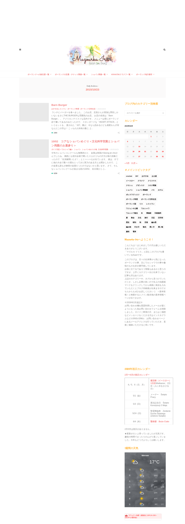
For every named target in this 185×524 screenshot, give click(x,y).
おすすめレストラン (58, 109)
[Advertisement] (92, 21)
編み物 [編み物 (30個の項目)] (128, 227)
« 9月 (127, 163)
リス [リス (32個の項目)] (141, 204)
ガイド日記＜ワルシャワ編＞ (62, 149)
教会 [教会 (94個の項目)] (132, 218)
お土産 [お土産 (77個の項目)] (154, 176)
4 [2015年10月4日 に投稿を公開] (127, 141)
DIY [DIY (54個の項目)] (136, 176)
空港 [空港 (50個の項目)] (146, 222)
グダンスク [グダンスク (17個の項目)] (140, 185)
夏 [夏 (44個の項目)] (127, 218)
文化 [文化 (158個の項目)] (139, 218)
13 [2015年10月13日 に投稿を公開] (139, 146)
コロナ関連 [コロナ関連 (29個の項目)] (152, 185)
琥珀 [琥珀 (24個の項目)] (134, 222)
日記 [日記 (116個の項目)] (153, 218)
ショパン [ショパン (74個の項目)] (129, 190)
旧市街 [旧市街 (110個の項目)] (160, 218)
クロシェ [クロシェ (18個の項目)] (129, 185)
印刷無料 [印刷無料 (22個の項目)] (158, 213)
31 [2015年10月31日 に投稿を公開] (163, 156)
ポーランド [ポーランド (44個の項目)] (147, 195)
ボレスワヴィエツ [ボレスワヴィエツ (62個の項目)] (132, 195)
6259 (55, 173)
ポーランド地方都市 (144, 74)
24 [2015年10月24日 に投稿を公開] (163, 151)
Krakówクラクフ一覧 (120, 74)
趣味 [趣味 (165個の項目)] (127, 232)
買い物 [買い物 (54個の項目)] (160, 227)
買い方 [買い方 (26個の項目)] (152, 227)
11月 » (134, 163)
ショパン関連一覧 (98, 74)
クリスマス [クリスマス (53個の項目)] (152, 181)
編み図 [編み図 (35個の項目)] (153, 222)
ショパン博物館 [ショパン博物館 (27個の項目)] (142, 190)
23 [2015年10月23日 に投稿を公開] (157, 151)
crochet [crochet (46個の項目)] (129, 176)
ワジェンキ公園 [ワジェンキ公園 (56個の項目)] (132, 208)
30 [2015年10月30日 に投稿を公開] (157, 156)
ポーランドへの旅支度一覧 (38, 74)
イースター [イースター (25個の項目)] (130, 181)
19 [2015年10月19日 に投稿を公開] (133, 151)
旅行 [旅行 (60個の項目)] (146, 218)
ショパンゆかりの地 (89, 149)
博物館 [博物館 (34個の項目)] (148, 213)
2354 (55, 133)
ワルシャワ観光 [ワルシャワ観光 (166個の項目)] (132, 213)
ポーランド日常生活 (87, 109)
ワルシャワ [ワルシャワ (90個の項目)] (145, 208)
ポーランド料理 (73, 109)
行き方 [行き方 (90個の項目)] (136, 227)
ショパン (77, 149)
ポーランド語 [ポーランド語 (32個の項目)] (131, 204)
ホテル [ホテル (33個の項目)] (160, 190)
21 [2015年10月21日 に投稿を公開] (145, 151)
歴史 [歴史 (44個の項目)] (127, 222)
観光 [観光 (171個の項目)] (144, 227)
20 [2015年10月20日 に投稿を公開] (139, 151)
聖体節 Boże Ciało (159, 421)
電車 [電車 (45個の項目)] (134, 232)
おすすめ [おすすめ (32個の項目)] (145, 176)
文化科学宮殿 (103, 149)
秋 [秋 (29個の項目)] (140, 222)
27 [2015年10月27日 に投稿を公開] (139, 156)
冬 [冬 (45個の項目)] (142, 213)
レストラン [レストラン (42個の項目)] (150, 204)
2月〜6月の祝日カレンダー (137, 375)
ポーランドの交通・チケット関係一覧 (70, 74)
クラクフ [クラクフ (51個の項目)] (141, 181)
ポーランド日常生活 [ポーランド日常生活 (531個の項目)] (148, 199)
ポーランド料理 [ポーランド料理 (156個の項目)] (132, 199)
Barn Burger (59, 104)
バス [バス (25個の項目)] (153, 190)
